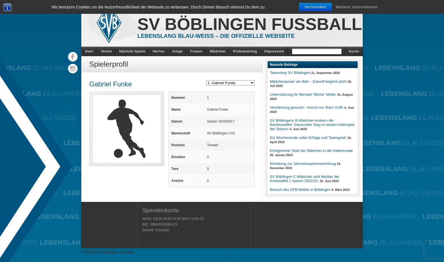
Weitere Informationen (357, 7)
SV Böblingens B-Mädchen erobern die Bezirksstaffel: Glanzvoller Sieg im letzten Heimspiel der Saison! (312, 124)
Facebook (73, 57)
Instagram (73, 69)
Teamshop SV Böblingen (290, 73)
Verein (106, 51)
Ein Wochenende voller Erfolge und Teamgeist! (308, 138)
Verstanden (315, 7)
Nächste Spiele (132, 51)
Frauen (196, 51)
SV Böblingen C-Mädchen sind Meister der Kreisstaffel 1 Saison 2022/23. (305, 178)
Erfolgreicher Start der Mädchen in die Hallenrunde (311, 151)
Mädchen (218, 51)
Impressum (274, 51)
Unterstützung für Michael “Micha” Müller (303, 94)
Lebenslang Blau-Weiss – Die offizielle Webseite (216, 36)
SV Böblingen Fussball (249, 24)
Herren (159, 51)
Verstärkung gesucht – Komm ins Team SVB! (306, 107)
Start (89, 51)
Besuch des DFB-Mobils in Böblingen (300, 189)
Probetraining (245, 51)
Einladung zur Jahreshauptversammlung (303, 163)
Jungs (177, 51)
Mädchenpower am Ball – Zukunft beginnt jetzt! (308, 81)
